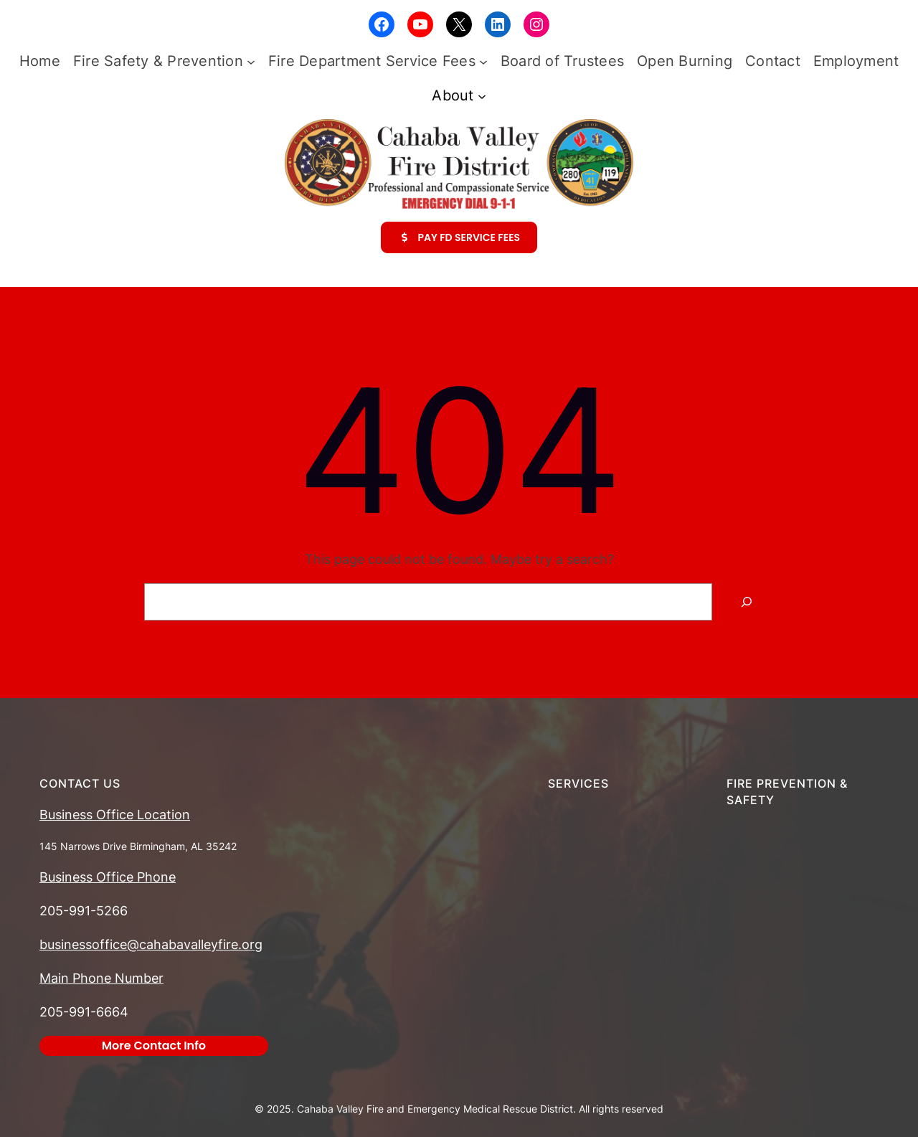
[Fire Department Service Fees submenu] (483, 61)
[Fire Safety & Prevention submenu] (251, 61)
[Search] (746, 602)
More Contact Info (154, 1045)
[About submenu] (482, 95)
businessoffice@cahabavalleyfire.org (150, 944)
